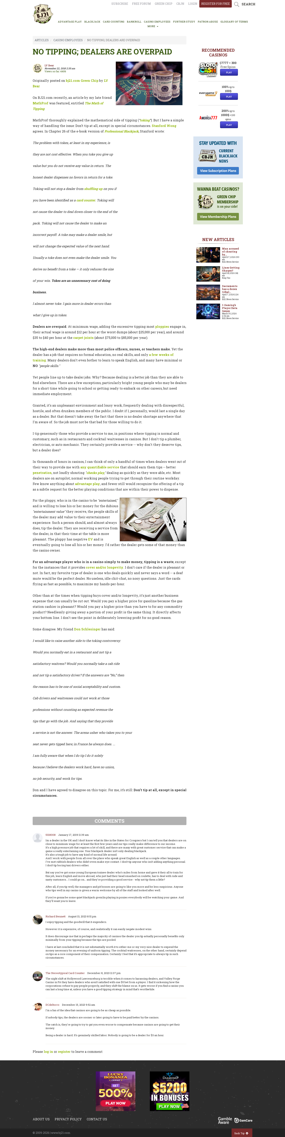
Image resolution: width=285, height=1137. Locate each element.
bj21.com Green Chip (82, 80)
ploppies (162, 326)
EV (90, 539)
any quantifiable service (99, 467)
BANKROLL (134, 21)
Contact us (97, 1119)
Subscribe (119, 4)
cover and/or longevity (104, 567)
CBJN (180, 4)
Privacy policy (68, 1119)
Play (229, 72)
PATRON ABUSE (208, 21)
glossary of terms (234, 21)
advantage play (87, 484)
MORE (152, 26)
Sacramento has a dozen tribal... (230, 289)
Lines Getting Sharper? (230, 269)
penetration (42, 473)
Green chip (163, 4)
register (64, 1051)
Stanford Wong (164, 126)
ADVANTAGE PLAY (70, 21)
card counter (85, 200)
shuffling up (93, 189)
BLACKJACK (92, 21)
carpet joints (83, 337)
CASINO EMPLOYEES (157, 21)
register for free (215, 4)
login (192, 4)
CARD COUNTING (113, 21)
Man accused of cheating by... (230, 251)
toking (145, 120)
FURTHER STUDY (184, 21)
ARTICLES (42, 40)
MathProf (40, 103)
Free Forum (141, 4)
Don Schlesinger (87, 629)
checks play (95, 473)
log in (48, 1051)
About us (41, 1119)
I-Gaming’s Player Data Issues (229, 308)
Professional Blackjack (121, 131)
